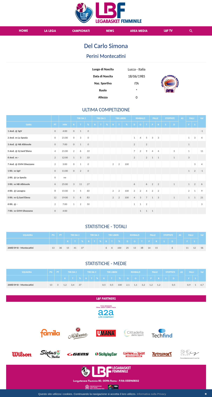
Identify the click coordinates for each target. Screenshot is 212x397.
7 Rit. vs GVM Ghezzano (20, 210)
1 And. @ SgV (15, 131)
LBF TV (168, 30)
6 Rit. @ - (13, 204)
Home (23, 30)
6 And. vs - (13, 157)
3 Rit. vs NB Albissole (19, 184)
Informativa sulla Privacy (151, 393)
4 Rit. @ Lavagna (16, 190)
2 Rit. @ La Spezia (17, 177)
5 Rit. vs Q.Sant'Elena (19, 197)
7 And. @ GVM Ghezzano (21, 164)
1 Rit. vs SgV (14, 170)
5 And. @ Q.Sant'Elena (20, 151)
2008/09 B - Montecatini (20, 247)
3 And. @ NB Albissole (19, 144)
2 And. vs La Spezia (18, 137)
